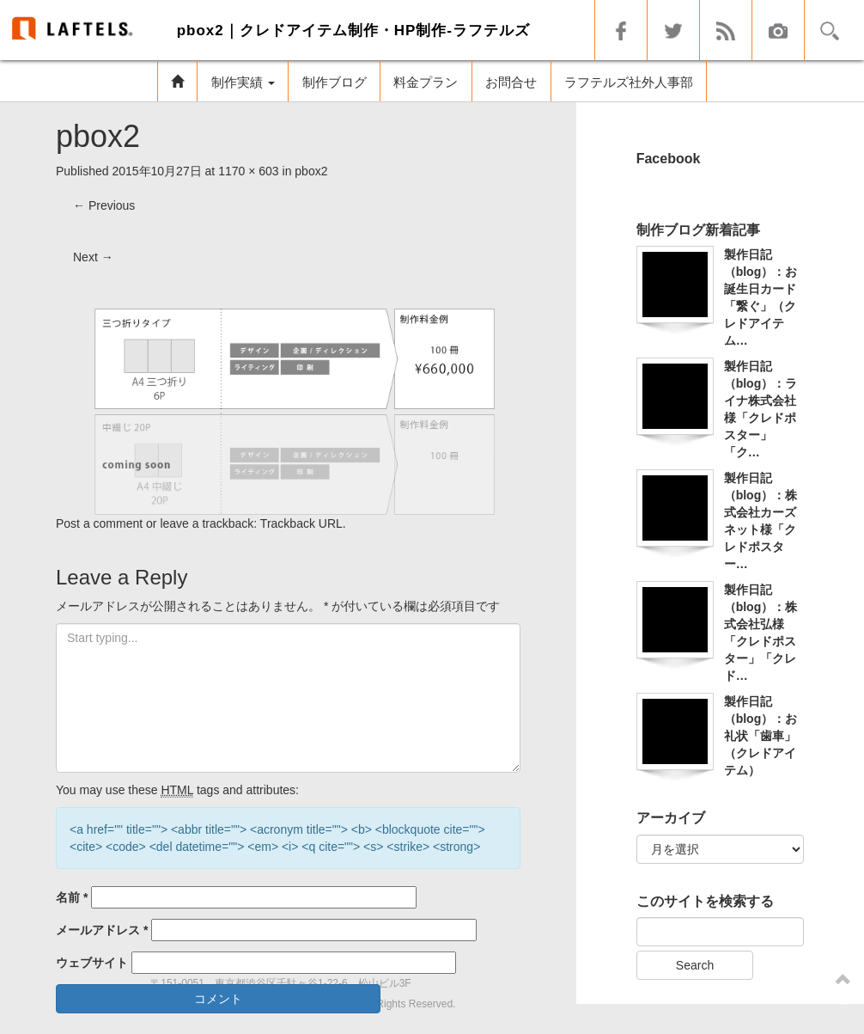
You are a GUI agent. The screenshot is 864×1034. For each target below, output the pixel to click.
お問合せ (511, 82)
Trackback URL (301, 523)
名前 (72, 897)
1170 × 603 (248, 171)
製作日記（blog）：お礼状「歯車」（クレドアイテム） (761, 735)
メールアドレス (102, 930)
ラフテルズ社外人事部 (628, 82)
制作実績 (243, 82)
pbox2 (311, 171)
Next (93, 257)
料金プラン (425, 82)
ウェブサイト (92, 963)
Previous (104, 205)
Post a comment (99, 523)
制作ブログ (334, 82)
